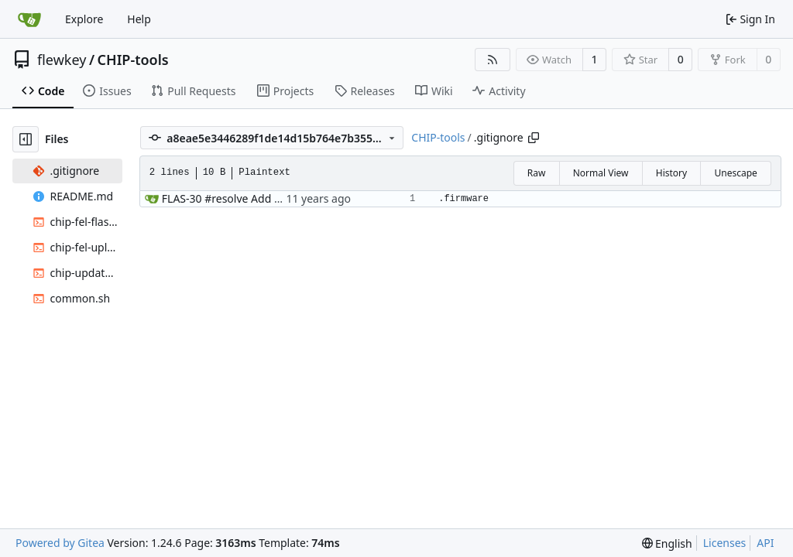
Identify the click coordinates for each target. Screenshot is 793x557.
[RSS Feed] (492, 59)
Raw (536, 172)
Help (139, 19)
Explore (84, 19)
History (671, 172)
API (765, 542)
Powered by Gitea (60, 542)
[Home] (29, 19)
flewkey (61, 59)
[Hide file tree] (25, 139)
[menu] (667, 543)
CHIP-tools (133, 59)
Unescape (735, 172)
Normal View (601, 172)
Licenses (725, 542)
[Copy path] (533, 137)
